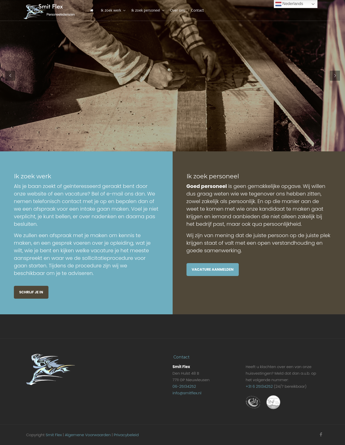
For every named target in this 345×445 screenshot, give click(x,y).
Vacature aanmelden (213, 269)
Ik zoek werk (111, 10)
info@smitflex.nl (186, 393)
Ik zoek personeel (145, 10)
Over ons (177, 10)
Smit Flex (54, 434)
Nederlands (289, 4)
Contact (197, 10)
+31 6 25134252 (259, 386)
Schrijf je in (31, 292)
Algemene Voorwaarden (88, 434)
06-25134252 (184, 386)
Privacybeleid (126, 434)
